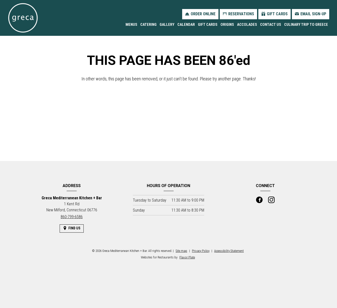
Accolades (247, 24)
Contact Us (270, 24)
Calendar (186, 24)
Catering (148, 24)
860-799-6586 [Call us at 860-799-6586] (72, 216)
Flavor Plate (187, 257)
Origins (227, 24)
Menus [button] (131, 24)
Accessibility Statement (229, 251)
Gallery (167, 24)
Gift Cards (207, 24)
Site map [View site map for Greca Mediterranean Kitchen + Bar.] (181, 251)
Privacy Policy (200, 251)
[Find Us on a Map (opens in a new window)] (72, 228)
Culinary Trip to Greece (306, 24)
